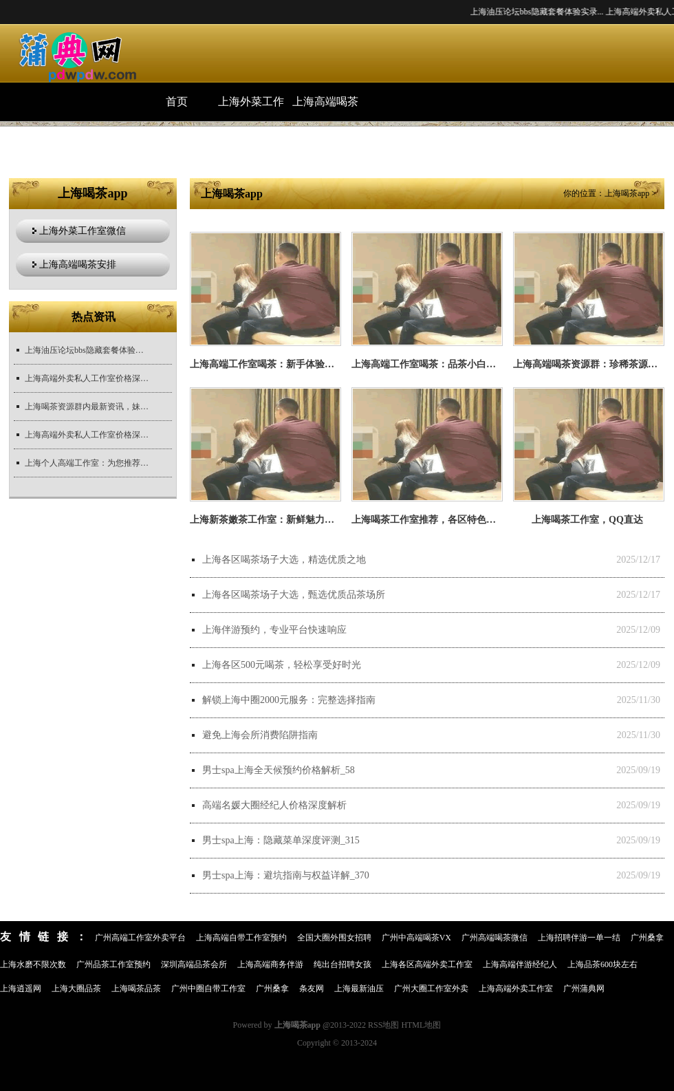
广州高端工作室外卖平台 (140, 937)
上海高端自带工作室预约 (241, 937)
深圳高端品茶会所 (194, 964)
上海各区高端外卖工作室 (427, 964)
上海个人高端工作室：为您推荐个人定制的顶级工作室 (87, 463)
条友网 (311, 988)
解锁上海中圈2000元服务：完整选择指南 (289, 700)
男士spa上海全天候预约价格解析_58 (278, 770)
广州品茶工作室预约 (113, 964)
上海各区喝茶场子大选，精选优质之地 (284, 559)
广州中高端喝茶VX (416, 937)
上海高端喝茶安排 (325, 108)
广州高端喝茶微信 (494, 937)
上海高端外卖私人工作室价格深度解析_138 (87, 435)
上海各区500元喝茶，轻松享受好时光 (281, 665)
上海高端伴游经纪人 (520, 964)
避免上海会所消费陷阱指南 (260, 735)
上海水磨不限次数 (33, 964)
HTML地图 (421, 1025)
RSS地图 (383, 1025)
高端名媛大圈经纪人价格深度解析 (274, 805)
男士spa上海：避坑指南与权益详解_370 (285, 875)
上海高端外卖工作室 (516, 988)
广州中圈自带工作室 (208, 988)
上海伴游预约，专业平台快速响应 (274, 630)
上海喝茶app (627, 193)
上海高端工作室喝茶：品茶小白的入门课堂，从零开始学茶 (476, 364)
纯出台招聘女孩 (342, 964)
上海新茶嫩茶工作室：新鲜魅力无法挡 (272, 520)
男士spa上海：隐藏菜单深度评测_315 (281, 840)
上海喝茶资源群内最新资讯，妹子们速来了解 (87, 406)
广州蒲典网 (584, 988)
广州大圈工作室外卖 (431, 988)
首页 (177, 101)
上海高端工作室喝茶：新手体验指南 (267, 364)
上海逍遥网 (20, 988)
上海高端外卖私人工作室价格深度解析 (87, 378)
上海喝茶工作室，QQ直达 (587, 520)
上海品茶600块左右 (602, 964)
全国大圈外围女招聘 (334, 937)
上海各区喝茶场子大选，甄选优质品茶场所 (293, 595)
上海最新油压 (359, 988)
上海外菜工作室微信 (251, 108)
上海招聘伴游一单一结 (579, 937)
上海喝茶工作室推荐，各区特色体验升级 (438, 520)
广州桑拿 (647, 937)
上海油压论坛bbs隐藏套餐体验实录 (87, 350)
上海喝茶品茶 (136, 988)
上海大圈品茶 (76, 988)
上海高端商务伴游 (270, 964)
